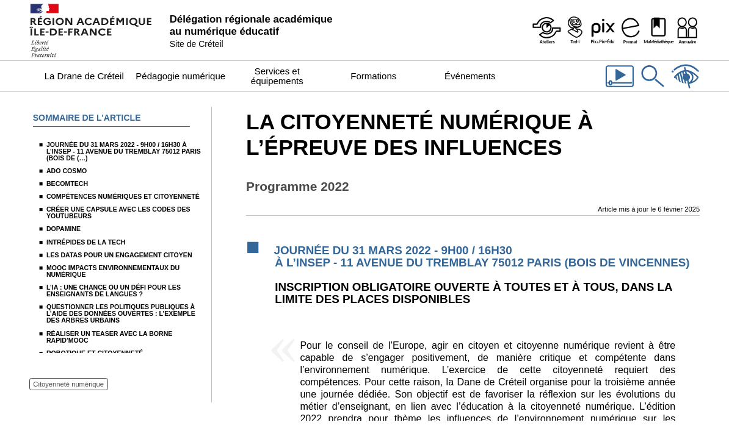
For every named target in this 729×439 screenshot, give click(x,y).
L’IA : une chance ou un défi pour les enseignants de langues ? (113, 291)
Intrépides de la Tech (86, 242)
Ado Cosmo (66, 170)
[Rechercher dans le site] (652, 88)
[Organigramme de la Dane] (687, 30)
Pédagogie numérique (180, 76)
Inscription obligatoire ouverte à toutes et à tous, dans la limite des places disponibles (473, 292)
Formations (373, 76)
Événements (469, 76)
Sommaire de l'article (87, 118)
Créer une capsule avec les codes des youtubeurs (118, 212)
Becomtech (67, 183)
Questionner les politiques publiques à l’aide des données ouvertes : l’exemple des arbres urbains (120, 313)
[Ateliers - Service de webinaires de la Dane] (546, 30)
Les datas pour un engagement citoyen (119, 255)
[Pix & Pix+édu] (603, 30)
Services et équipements (277, 76)
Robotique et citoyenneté (94, 353)
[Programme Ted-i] (574, 30)
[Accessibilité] (685, 88)
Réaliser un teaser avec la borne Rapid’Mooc (109, 337)
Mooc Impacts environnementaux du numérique (113, 271)
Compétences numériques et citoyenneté (123, 196)
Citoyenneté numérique (68, 384)
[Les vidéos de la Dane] (619, 88)
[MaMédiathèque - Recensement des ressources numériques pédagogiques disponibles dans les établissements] (659, 30)
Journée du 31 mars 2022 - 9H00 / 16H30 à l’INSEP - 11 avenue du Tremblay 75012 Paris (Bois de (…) (123, 151)
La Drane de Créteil (84, 76)
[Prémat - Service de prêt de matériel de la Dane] (631, 30)
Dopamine (63, 228)
